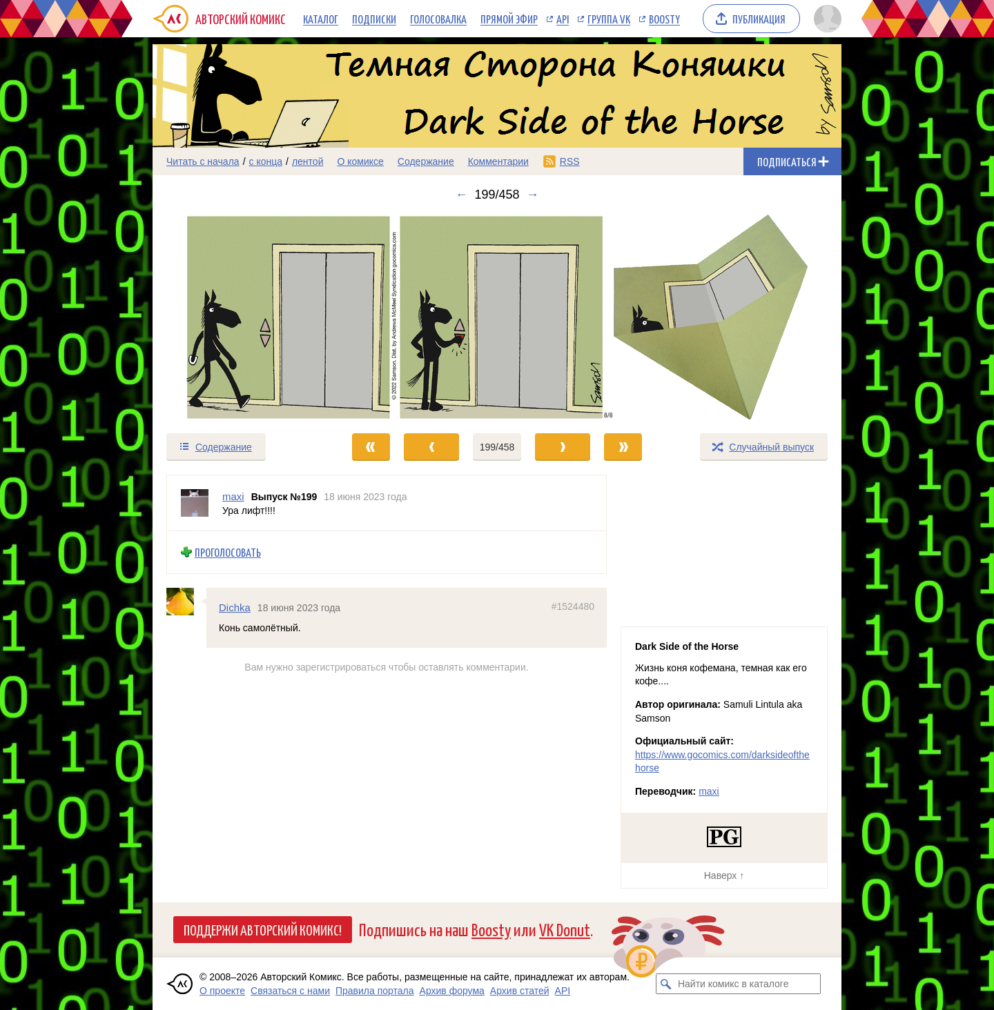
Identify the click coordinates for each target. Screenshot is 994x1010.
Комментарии (498, 161)
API (562, 18)
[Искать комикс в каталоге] (666, 983)
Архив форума (452, 990)
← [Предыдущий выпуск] (461, 194)
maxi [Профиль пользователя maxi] (233, 496)
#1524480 (573, 605)
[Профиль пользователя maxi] (194, 503)
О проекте (222, 990)
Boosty (664, 18)
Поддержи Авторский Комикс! (263, 929)
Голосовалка (438, 18)
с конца (266, 161)
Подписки (374, 18)
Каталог (320, 18)
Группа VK (608, 18)
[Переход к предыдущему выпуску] (239, 317)
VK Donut (564, 929)
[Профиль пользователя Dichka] (186, 601)
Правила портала (374, 990)
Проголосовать (228, 552)
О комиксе (360, 161)
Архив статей (519, 990)
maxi (709, 791)
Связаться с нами (290, 990)
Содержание (426, 161)
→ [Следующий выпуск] (533, 194)
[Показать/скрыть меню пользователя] (825, 18)
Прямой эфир (509, 18)
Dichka (235, 607)
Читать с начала (203, 161)
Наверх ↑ (724, 875)
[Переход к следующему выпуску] (497, 317)
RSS (570, 161)
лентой (308, 161)
